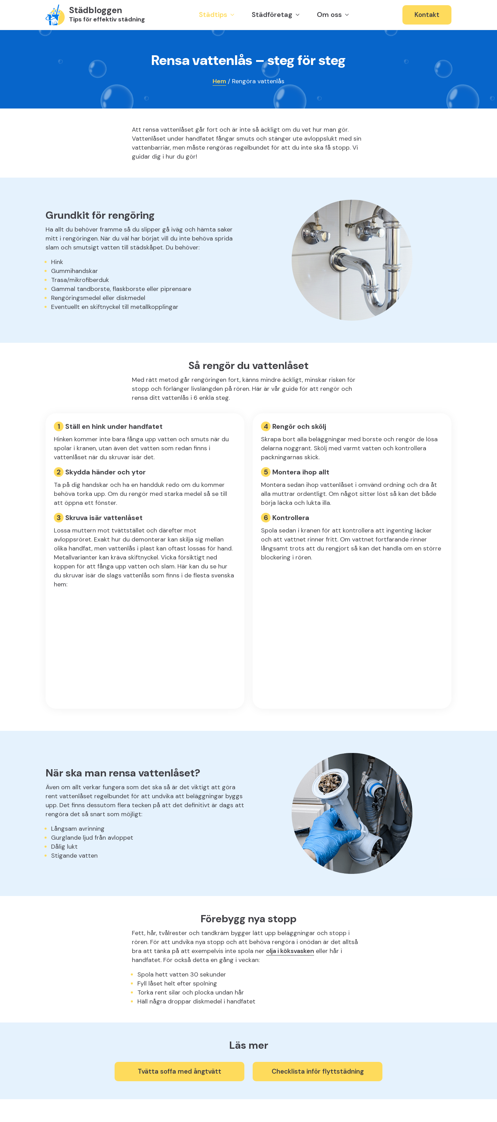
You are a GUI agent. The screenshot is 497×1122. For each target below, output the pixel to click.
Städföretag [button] (273, 14)
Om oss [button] (330, 14)
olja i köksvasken (290, 951)
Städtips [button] (214, 14)
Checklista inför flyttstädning (318, 1071)
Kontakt (427, 14)
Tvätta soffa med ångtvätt (179, 1071)
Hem (219, 81)
